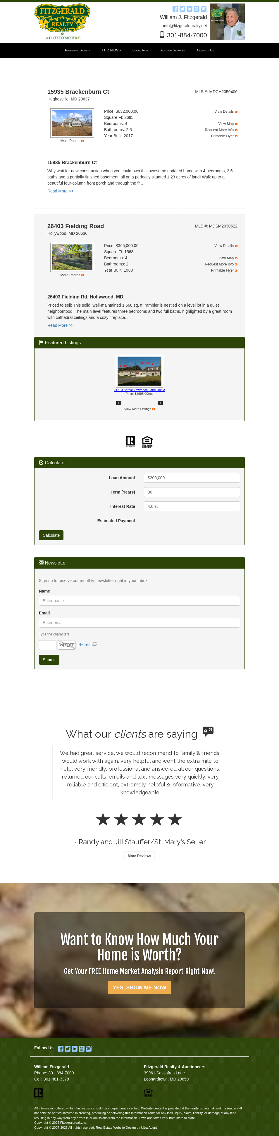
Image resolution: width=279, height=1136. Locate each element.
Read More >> (60, 191)
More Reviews (139, 856)
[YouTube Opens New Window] (196, 8)
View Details (224, 112)
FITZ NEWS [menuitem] (111, 50)
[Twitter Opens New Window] (182, 8)
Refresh (85, 644)
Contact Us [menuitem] (205, 50)
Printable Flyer (222, 136)
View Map (226, 124)
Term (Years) (123, 492)
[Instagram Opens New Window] (203, 8)
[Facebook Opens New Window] (175, 8)
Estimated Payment (116, 520)
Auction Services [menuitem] (172, 50)
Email (44, 613)
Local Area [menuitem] (140, 50)
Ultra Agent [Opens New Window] (149, 1127)
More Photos (70, 141)
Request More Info (219, 130)
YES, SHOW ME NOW (139, 988)
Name (44, 591)
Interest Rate (122, 506)
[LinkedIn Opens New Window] (189, 8)
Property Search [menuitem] (77, 50)
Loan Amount (122, 477)
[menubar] (139, 50)
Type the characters (54, 634)
